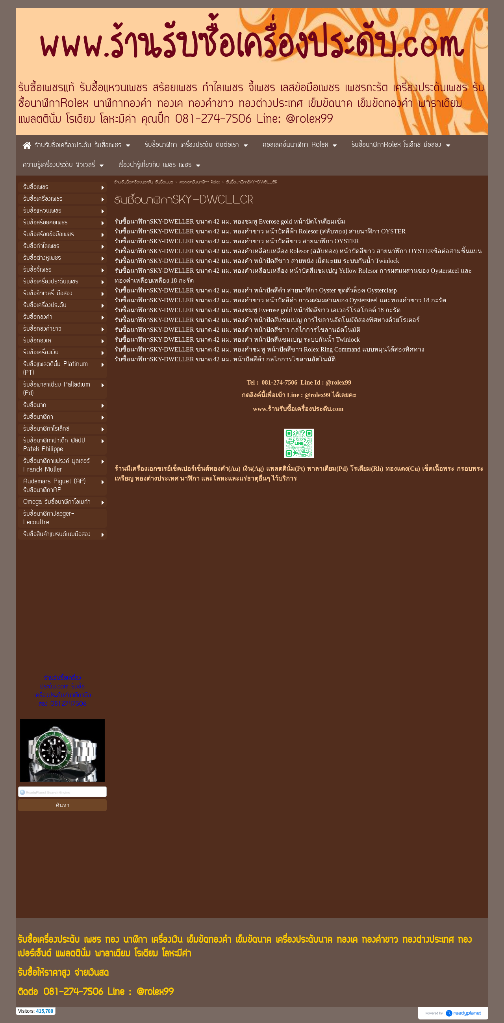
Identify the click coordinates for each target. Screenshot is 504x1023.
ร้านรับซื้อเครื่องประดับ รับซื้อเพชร (143, 182)
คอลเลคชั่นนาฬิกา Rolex (201, 182)
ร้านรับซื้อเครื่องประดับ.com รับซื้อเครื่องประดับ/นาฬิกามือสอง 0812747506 (62, 691)
